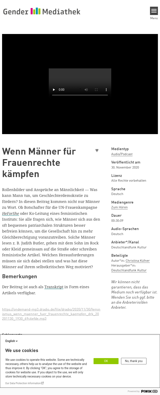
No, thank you (134, 361)
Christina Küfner (138, 261)
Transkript (53, 286)
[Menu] (154, 11)
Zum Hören (119, 207)
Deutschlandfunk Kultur (129, 270)
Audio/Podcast (121, 154)
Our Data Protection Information (23, 383)
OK (106, 361)
